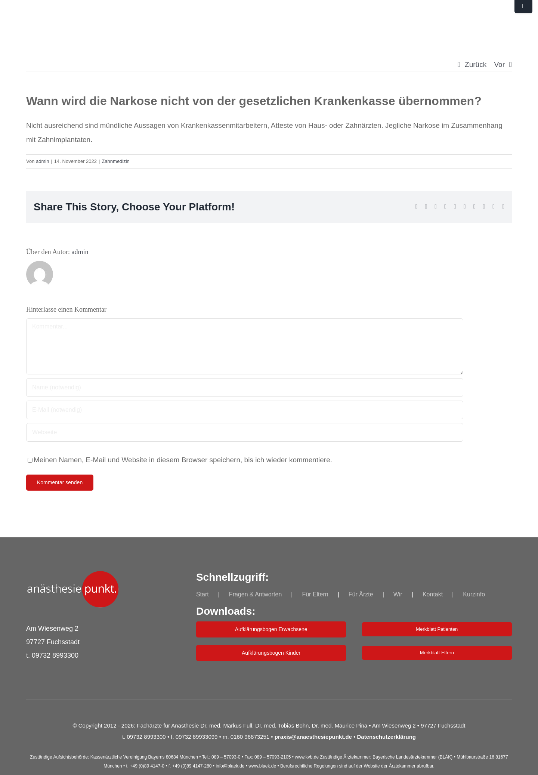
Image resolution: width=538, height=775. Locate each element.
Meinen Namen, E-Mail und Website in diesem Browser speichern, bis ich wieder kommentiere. (183, 460)
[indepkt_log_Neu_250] (73, 574)
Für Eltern (315, 594)
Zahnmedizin (115, 161)
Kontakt (433, 594)
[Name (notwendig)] (244, 387)
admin (42, 161)
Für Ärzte (361, 594)
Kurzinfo (474, 594)
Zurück (475, 64)
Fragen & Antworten (255, 594)
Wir (397, 594)
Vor (499, 64)
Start (202, 594)
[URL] (244, 432)
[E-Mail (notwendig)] (244, 410)
